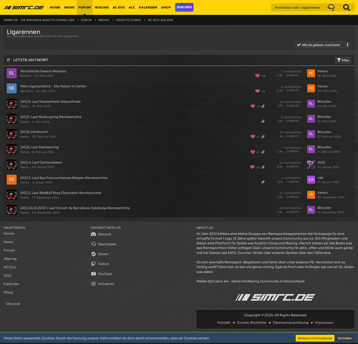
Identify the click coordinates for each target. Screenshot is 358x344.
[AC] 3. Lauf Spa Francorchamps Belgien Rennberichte (63, 178)
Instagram (102, 284)
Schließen (345, 338)
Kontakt (224, 322)
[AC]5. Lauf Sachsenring (39, 147)
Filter (343, 60)
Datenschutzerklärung (290, 322)
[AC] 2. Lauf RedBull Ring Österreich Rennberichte (60, 193)
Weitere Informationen (315, 338)
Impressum (324, 322)
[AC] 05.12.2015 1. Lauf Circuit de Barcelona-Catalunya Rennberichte (75, 208)
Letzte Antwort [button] (30, 60)
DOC (321, 162)
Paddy (24, 106)
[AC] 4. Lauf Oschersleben (41, 162)
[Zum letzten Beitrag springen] (311, 73)
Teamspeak (103, 244)
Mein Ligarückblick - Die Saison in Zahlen (53, 86)
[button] (331, 7)
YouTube (101, 274)
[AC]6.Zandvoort (34, 132)
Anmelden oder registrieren (297, 7)
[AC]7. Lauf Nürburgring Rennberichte (50, 117)
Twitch (100, 264)
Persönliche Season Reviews (43, 71)
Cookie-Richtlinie (251, 322)
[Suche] (346, 7)
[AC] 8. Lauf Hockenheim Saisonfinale (50, 101)
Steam (100, 254)
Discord (101, 234)
